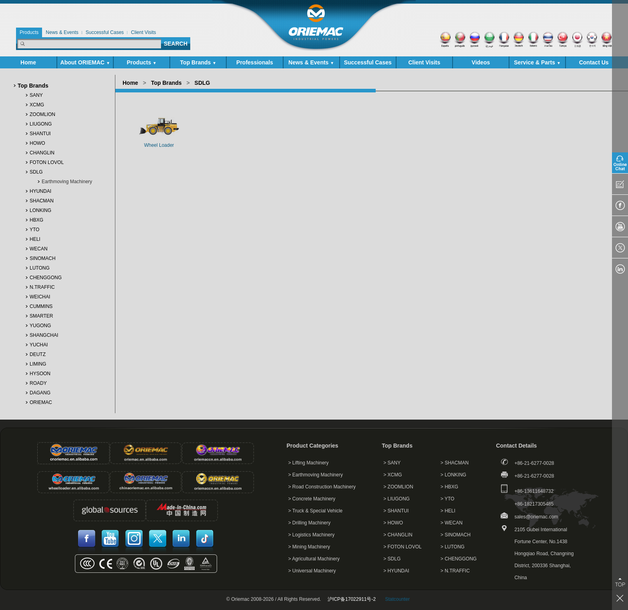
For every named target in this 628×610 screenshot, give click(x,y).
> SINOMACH (456, 535)
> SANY (392, 463)
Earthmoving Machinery (67, 181)
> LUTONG (453, 547)
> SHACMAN (455, 463)
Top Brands (198, 62)
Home (28, 62)
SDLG (36, 172)
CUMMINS (41, 306)
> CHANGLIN (397, 535)
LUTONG (40, 268)
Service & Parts (537, 62)
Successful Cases (368, 62)
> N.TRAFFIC (455, 571)
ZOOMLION (42, 114)
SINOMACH (43, 258)
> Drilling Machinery (309, 523)
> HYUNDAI (396, 571)
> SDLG (392, 559)
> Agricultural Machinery (314, 559)
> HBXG (449, 487)
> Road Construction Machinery (322, 487)
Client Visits (424, 62)
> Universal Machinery (312, 571)
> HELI (448, 511)
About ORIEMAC (85, 62)
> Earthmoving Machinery (315, 475)
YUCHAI (39, 345)
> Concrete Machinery (312, 499)
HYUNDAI (40, 191)
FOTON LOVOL (47, 162)
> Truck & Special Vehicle (315, 511)
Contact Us (594, 62)
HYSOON (40, 373)
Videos (481, 62)
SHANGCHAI (44, 335)
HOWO (37, 143)
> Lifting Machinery (308, 463)
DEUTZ (38, 354)
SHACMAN (42, 201)
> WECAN (452, 523)
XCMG (37, 105)
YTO (34, 229)
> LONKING (453, 475)
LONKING (40, 210)
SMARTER (41, 316)
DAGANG (40, 393)
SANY (36, 95)
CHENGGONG (46, 277)
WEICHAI (40, 297)
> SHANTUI (396, 511)
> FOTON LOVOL (402, 547)
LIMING (38, 364)
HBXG (36, 220)
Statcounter (397, 599)
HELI (35, 239)
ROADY (38, 383)
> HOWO (393, 523)
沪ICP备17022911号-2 (352, 599)
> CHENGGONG (459, 559)
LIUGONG (41, 124)
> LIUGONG (396, 499)
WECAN (39, 249)
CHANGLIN (42, 153)
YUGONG (40, 325)
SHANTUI (40, 133)
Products (142, 62)
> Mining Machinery (309, 547)
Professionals (254, 62)
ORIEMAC (41, 402)
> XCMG (392, 475)
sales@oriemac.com (536, 517)
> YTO (448, 499)
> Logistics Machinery (311, 535)
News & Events (311, 62)
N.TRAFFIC (42, 287)
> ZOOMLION (398, 487)
